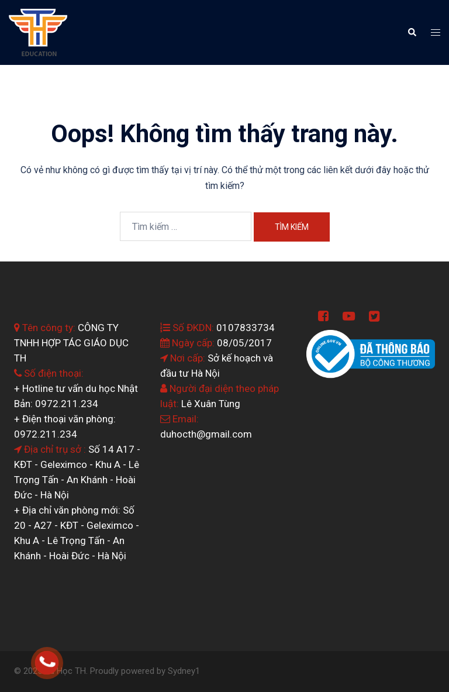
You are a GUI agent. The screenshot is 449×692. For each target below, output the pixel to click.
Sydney (181, 671)
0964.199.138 (62, 657)
